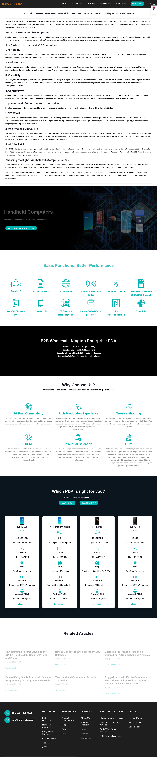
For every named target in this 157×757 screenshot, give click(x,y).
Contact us (137, 4)
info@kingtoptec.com (23, 719)
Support (65, 724)
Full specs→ (22, 604)
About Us (85, 718)
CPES (44, 747)
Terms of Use (135, 722)
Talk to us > (67, 503)
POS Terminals (49, 738)
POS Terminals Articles (110, 736)
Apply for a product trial (21, 228)
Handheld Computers (47, 725)
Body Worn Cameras (47, 732)
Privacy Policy (135, 718)
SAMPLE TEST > (89, 503)
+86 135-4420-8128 (22, 712)
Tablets (45, 742)
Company (120, 4)
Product (76, 4)
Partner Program (85, 723)
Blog (63, 729)
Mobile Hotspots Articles (111, 718)
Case (63, 733)
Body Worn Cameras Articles (109, 730)
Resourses (104, 4)
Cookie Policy (135, 726)
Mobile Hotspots (46, 719)
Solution (91, 4)
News (83, 729)
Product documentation (68, 719)
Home (64, 4)
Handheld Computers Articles (110, 723)
